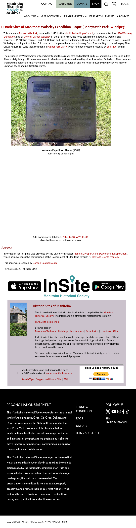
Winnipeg (117, 27)
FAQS (79, 418)
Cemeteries (92, 331)
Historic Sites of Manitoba (20, 27)
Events (109, 16)
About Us (30, 16)
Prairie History (74, 16)
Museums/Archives (45, 331)
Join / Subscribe (88, 433)
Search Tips (28, 379)
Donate (82, 3)
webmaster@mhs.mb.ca (59, 373)
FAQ (66, 379)
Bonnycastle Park (28, 33)
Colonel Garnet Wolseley (37, 36)
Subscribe (65, 3)
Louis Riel (112, 46)
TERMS (64, 522)
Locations (106, 331)
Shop (95, 3)
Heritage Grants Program (105, 257)
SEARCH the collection (47, 321)
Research (96, 16)
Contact (47, 3)
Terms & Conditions (84, 409)
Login (125, 3)
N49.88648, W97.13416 (75, 237)
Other (116, 331)
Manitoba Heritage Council (78, 33)
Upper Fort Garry (57, 46)
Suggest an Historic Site (48, 379)
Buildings (63, 331)
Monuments (77, 331)
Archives (123, 16)
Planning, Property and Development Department (101, 253)
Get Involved (50, 16)
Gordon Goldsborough (45, 262)
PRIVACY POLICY (52, 522)
